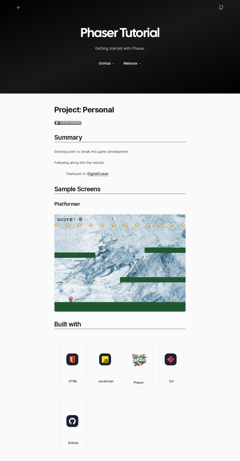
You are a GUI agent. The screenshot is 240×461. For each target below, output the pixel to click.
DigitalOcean (97, 174)
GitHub (107, 63)
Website (132, 63)
